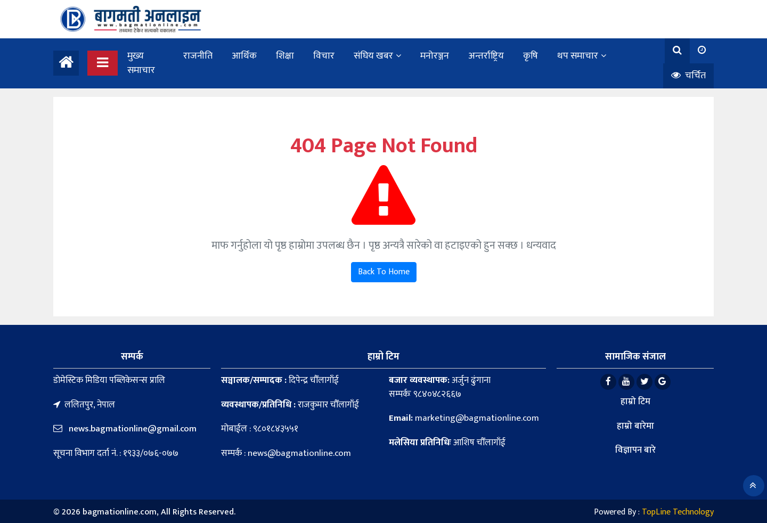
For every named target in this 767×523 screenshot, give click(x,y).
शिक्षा (285, 56)
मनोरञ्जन (434, 56)
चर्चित (688, 76)
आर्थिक (244, 56)
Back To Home (384, 272)
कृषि (530, 56)
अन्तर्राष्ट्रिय (486, 56)
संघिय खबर (373, 56)
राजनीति (198, 56)
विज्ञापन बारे (635, 450)
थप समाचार (577, 56)
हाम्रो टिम (635, 401)
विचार (323, 56)
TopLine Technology (678, 512)
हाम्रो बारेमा (635, 426)
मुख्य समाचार (141, 63)
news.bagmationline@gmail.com (132, 428)
